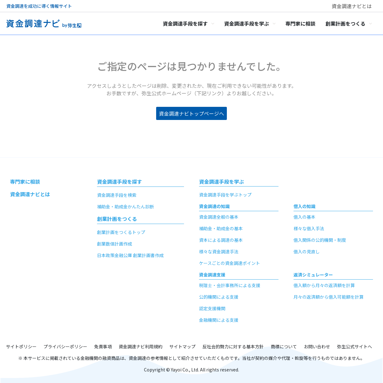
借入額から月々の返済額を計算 (324, 285)
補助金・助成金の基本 (221, 228)
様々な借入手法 (309, 228)
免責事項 (103, 346)
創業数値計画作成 (114, 244)
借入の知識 (304, 206)
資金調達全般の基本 (218, 217)
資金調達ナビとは (352, 6)
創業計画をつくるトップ (121, 232)
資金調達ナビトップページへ (191, 113)
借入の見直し (307, 251)
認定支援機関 (212, 308)
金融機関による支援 (218, 320)
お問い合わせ (317, 346)
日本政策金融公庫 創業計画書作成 (130, 255)
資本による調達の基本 (221, 240)
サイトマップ (182, 346)
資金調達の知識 (214, 206)
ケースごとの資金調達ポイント (229, 263)
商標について (284, 346)
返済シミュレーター (313, 274)
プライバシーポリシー (65, 346)
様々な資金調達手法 (218, 251)
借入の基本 (304, 217)
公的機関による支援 (218, 297)
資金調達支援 (212, 274)
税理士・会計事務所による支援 (229, 285)
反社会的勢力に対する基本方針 (233, 346)
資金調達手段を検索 (116, 195)
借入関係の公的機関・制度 (320, 240)
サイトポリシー (21, 346)
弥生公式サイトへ (354, 346)
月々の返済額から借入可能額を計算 (329, 297)
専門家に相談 (25, 181)
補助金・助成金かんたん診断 (125, 206)
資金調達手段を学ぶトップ (225, 195)
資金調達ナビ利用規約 (140, 346)
